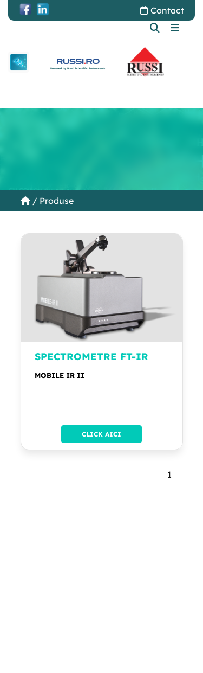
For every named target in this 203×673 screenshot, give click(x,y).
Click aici (101, 434)
